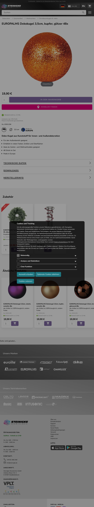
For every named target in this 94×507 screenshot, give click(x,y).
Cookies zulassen (25, 281)
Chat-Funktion (26, 267)
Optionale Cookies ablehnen (48, 274)
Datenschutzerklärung (61, 242)
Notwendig (25, 255)
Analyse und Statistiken (30, 261)
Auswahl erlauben (26, 274)
